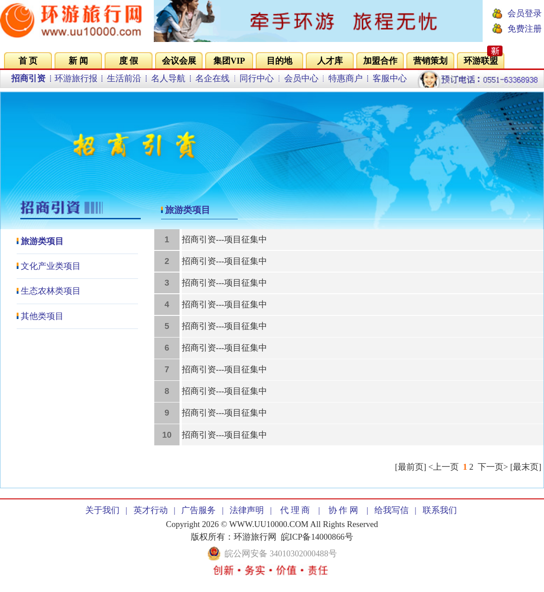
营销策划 (430, 60)
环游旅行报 (76, 78)
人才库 (330, 60)
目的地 (279, 60)
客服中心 (390, 78)
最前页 (411, 467)
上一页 (446, 467)
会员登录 (524, 13)
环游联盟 (481, 60)
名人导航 (168, 78)
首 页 (28, 60)
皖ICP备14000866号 (317, 536)
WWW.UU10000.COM (269, 524)
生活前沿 (124, 78)
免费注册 (524, 28)
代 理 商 (295, 510)
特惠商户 (345, 78)
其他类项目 (42, 316)
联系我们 (440, 510)
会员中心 (301, 78)
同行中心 (257, 78)
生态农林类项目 (51, 291)
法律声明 (247, 510)
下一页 (490, 467)
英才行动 (151, 510)
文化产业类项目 (51, 266)
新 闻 (78, 60)
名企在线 (212, 78)
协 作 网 (343, 510)
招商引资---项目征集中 (224, 239)
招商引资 (28, 78)
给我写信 (391, 510)
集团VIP (229, 60)
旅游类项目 (42, 241)
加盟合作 (380, 60)
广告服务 (198, 510)
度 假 (128, 60)
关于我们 (102, 510)
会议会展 (179, 60)
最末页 (526, 467)
